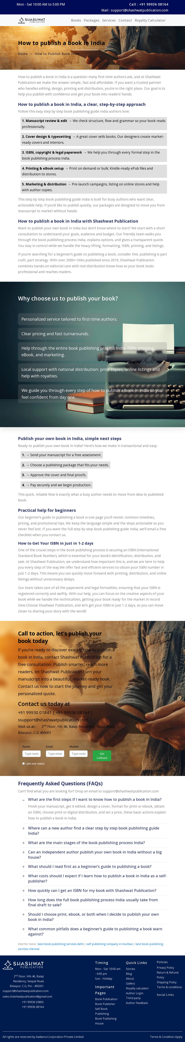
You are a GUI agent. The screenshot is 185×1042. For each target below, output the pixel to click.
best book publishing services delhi (60, 944)
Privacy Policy (165, 968)
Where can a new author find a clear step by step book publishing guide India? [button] (93, 830)
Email (49, 746)
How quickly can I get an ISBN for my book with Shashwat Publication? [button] (92, 890)
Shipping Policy (167, 982)
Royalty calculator (137, 988)
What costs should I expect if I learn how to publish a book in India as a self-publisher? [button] (97, 878)
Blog (129, 974)
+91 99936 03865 (33, 1002)
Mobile (73, 746)
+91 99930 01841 (34, 712)
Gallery (130, 983)
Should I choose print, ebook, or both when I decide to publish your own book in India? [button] (93, 917)
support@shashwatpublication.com (26, 991)
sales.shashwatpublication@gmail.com (27, 996)
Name (26, 746)
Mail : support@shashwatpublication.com (134, 10)
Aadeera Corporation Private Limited (59, 1037)
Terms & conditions (169, 987)
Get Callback (102, 756)
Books (76, 20)
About (130, 978)
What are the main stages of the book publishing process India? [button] (86, 842)
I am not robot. (35, 764)
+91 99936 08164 (72, 712)
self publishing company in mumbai (109, 944)
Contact (125, 20)
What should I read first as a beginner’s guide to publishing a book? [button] (89, 866)
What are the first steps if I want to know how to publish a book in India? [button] (94, 799)
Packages (91, 20)
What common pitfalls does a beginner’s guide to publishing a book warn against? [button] (95, 931)
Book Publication (106, 999)
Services (109, 20)
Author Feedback (137, 1003)
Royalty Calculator (150, 20)
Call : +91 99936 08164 (148, 4)
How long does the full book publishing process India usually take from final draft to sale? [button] (93, 902)
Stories (130, 969)
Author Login (134, 993)
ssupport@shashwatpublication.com (53, 720)
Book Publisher (105, 1004)
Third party (133, 998)
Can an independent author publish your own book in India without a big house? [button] (95, 854)
